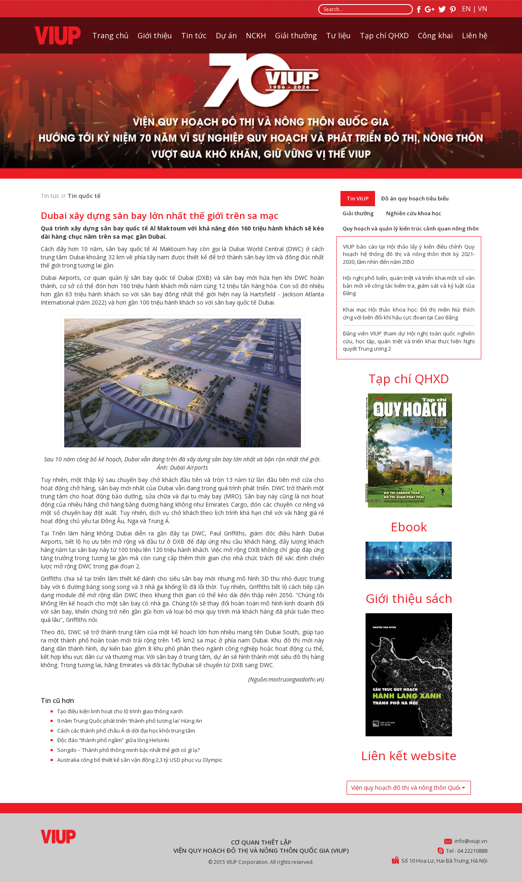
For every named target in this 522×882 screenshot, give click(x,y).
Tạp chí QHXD (384, 35)
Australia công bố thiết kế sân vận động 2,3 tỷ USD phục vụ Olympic (139, 759)
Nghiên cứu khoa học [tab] (413, 213)
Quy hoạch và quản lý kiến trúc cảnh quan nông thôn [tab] (411, 228)
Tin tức (194, 35)
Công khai (435, 35)
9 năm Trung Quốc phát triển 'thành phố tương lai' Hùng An (129, 720)
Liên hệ (474, 35)
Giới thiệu (154, 35)
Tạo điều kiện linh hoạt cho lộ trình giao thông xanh (120, 711)
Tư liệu (338, 35)
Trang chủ (110, 35)
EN (466, 8)
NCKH (256, 35)
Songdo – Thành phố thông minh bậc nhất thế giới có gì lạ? (128, 750)
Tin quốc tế (84, 196)
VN (482, 8)
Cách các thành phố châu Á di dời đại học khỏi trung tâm (126, 730)
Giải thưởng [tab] (358, 213)
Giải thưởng (296, 35)
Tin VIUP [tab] (358, 198)
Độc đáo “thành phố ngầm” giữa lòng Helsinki (113, 740)
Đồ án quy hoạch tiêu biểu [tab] (415, 198)
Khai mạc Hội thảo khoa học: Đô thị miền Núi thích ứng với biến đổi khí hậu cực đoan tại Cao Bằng (409, 313)
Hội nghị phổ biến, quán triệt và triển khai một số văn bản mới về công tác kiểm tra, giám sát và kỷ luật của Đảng (409, 285)
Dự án (226, 35)
